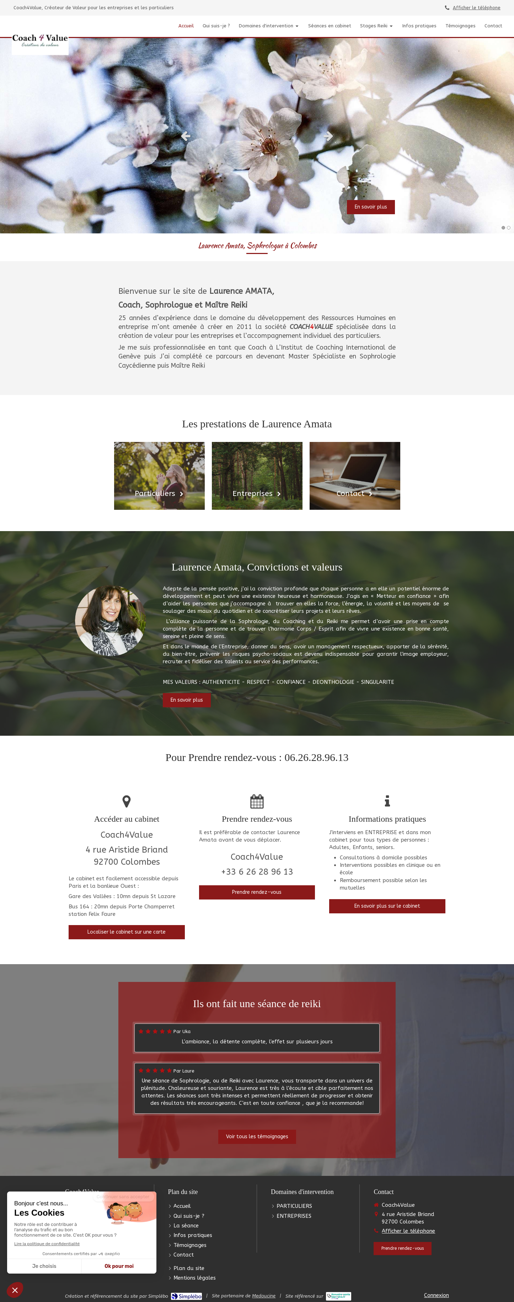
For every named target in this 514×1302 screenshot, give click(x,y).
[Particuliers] (159, 476)
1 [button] (503, 227)
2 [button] (508, 227)
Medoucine (263, 1295)
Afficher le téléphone (476, 7)
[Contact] (355, 476)
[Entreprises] (257, 476)
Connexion (436, 1295)
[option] (257, 135)
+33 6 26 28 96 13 (257, 872)
